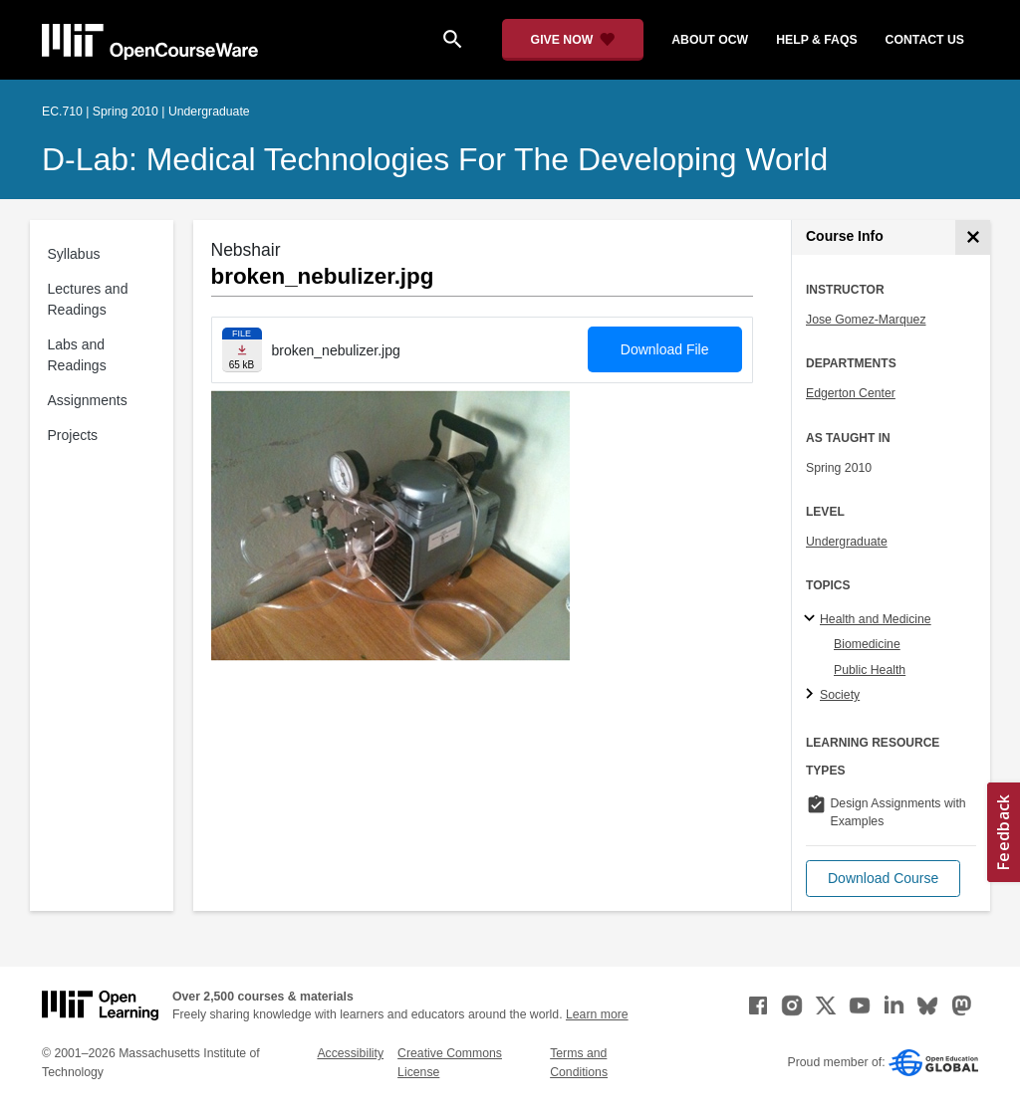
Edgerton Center (850, 393)
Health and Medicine (875, 619)
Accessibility (350, 1053)
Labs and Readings (77, 354)
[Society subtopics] (812, 695)
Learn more (597, 1014)
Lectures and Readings (88, 299)
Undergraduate (847, 542)
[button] (883, 878)
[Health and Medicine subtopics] (812, 619)
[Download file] (242, 350)
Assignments (88, 400)
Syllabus (74, 254)
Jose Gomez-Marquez (866, 320)
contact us (925, 40)
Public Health (869, 670)
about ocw (709, 40)
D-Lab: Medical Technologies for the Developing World (435, 159)
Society (840, 695)
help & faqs (816, 40)
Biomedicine (867, 644)
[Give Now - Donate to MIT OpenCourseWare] (573, 40)
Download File (665, 349)
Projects (73, 435)
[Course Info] (972, 237)
